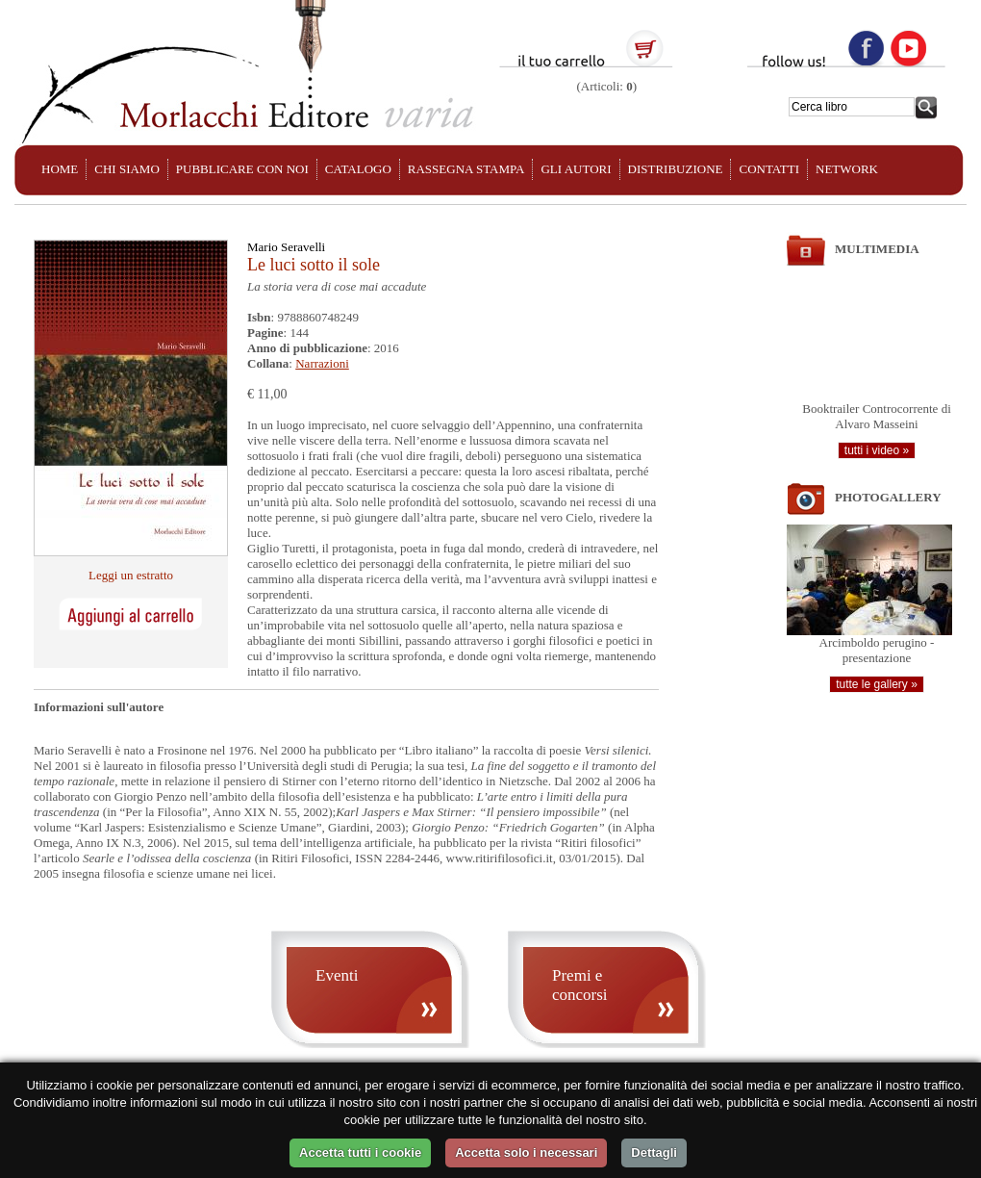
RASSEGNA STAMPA (466, 169)
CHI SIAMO (127, 169)
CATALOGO (358, 169)
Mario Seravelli (286, 247)
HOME (59, 169)
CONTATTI (769, 169)
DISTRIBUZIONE (675, 169)
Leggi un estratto (130, 575)
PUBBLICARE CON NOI (242, 169)
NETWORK (847, 169)
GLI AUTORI (576, 169)
